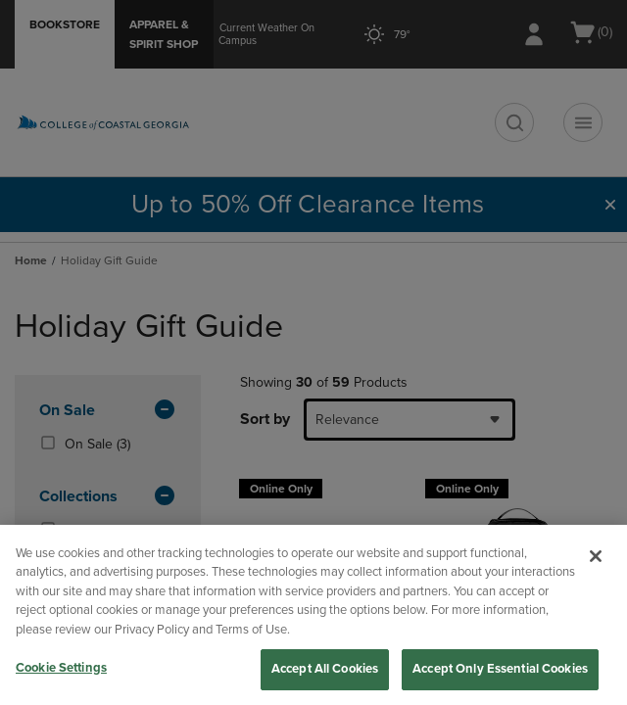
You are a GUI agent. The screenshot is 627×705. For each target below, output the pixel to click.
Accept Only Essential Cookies (500, 669)
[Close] (595, 556)
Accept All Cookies (324, 669)
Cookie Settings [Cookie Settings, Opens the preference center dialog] (61, 668)
